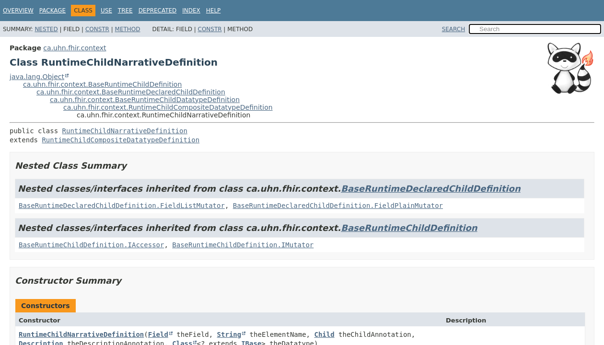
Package (52, 10)
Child (324, 334)
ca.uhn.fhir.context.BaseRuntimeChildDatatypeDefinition (145, 100)
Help (213, 10)
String (229, 334)
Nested (46, 29)
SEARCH (453, 29)
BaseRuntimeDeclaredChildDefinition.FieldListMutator (122, 205)
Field (158, 334)
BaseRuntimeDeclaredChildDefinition (430, 189)
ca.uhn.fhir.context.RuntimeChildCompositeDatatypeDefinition (168, 107)
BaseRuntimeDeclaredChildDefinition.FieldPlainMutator (338, 205)
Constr (97, 29)
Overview (18, 10)
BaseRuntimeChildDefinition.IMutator (243, 245)
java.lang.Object (37, 76)
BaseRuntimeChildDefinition (409, 228)
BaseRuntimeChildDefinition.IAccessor (91, 245)
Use (106, 10)
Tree (125, 10)
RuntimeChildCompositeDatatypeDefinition (120, 140)
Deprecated (158, 10)
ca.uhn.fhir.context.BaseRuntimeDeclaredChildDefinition (130, 92)
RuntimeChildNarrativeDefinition (124, 131)
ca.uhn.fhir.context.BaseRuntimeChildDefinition (102, 84)
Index (191, 10)
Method (127, 29)
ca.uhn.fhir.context (74, 48)
